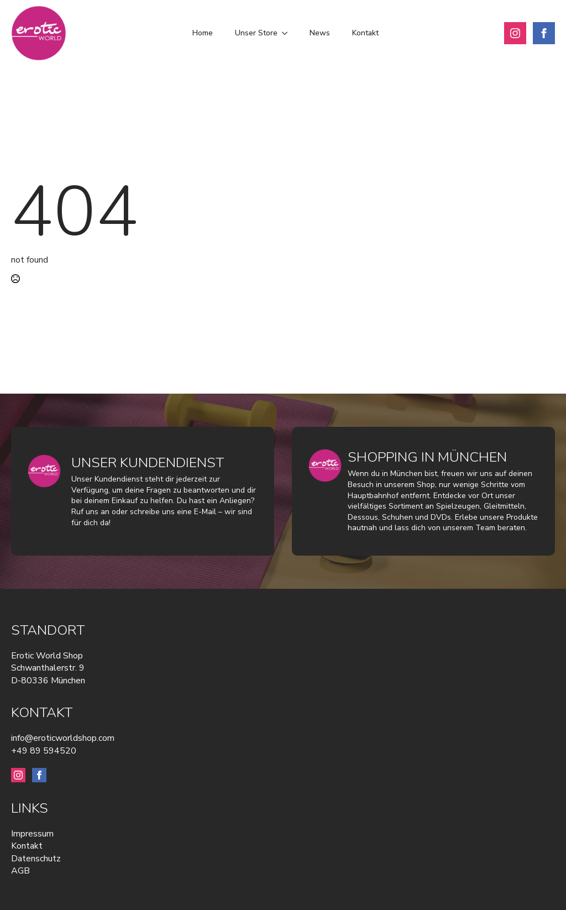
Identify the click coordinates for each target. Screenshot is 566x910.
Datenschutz (36, 859)
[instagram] (515, 33)
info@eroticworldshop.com (62, 738)
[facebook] (544, 33)
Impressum (32, 834)
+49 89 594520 (43, 751)
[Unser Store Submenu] (287, 33)
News (320, 33)
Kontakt (365, 33)
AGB (20, 871)
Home (202, 33)
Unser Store (256, 33)
